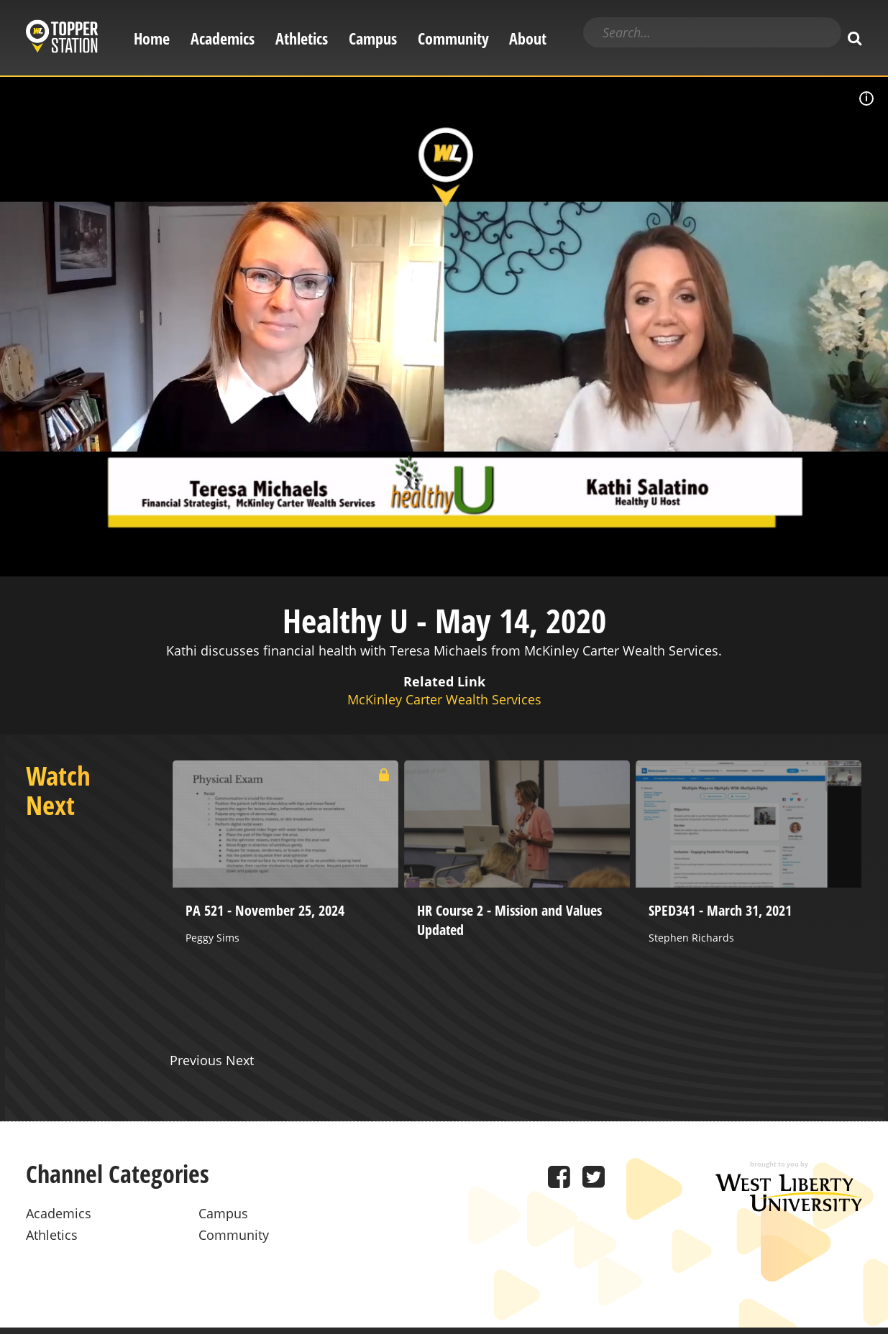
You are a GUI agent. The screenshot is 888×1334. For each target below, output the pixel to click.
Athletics (301, 38)
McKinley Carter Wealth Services (444, 699)
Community (453, 38)
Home (152, 38)
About (527, 38)
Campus (373, 38)
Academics (223, 38)
